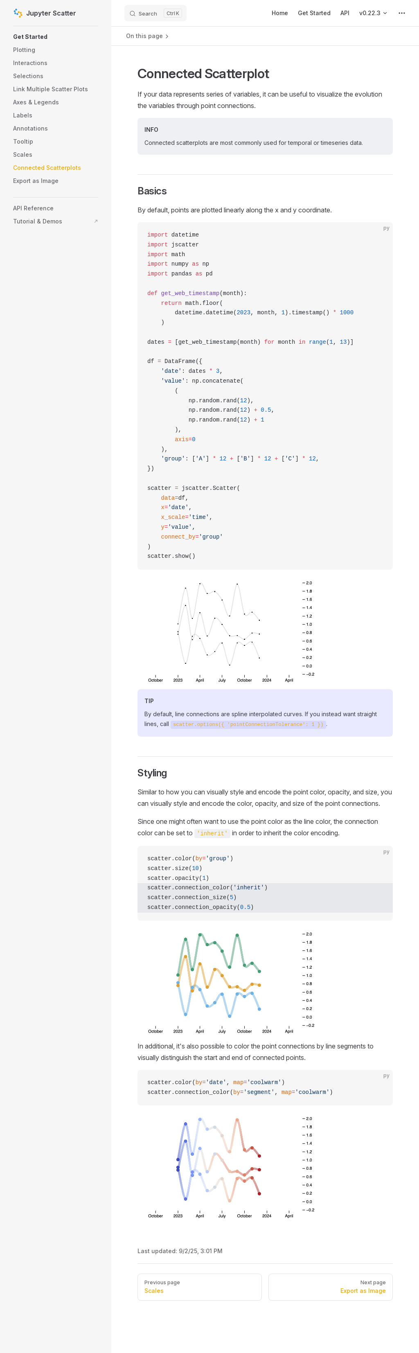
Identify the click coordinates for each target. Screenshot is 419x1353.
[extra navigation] (402, 13)
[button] (55, 36)
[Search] (155, 13)
